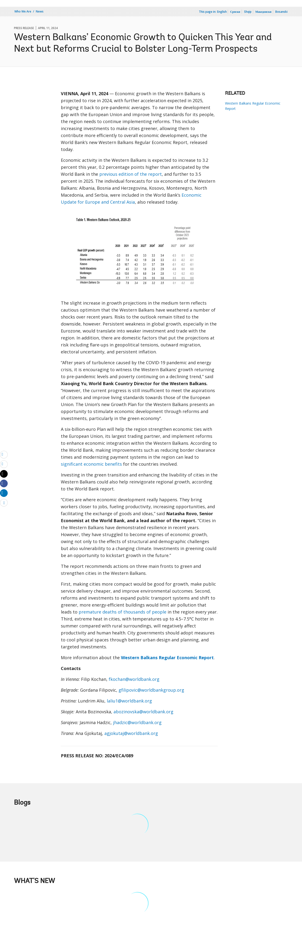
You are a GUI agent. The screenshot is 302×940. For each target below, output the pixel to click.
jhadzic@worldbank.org (137, 722)
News (40, 11)
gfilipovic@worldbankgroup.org (151, 690)
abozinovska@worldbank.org (143, 711)
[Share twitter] (3, 473)
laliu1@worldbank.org (129, 701)
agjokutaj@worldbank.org (131, 733)
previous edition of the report (130, 174)
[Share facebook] (4, 483)
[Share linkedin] (4, 492)
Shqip (248, 12)
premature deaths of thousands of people (122, 612)
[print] (3, 464)
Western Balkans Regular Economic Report (252, 106)
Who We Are (22, 11)
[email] (3, 454)
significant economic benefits (91, 464)
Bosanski (281, 12)
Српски (235, 12)
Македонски (263, 12)
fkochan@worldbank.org (134, 679)
